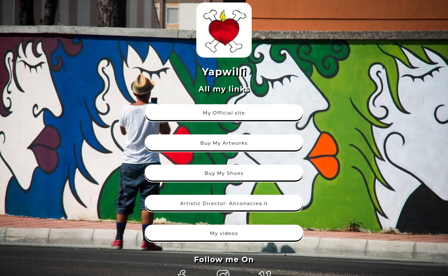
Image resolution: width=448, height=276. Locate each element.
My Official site (224, 113)
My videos (224, 233)
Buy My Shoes (223, 173)
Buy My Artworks (224, 143)
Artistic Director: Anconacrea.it (224, 203)
